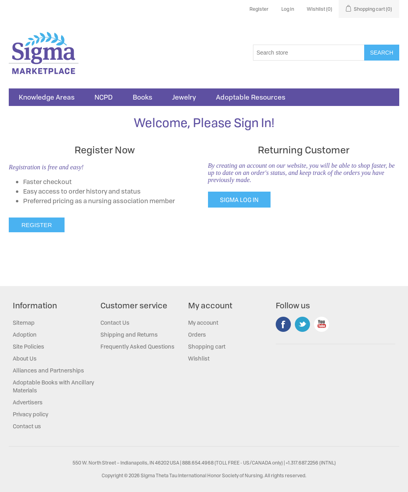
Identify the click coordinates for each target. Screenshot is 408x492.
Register (259, 9)
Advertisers (28, 402)
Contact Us (114, 322)
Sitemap (24, 322)
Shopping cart (207, 346)
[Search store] (309, 53)
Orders (197, 334)
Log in (287, 9)
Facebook (283, 324)
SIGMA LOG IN (239, 200)
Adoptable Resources (250, 97)
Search (381, 52)
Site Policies (28, 346)
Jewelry (184, 97)
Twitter (302, 324)
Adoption (25, 334)
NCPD (103, 97)
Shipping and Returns (129, 334)
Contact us (27, 426)
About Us (25, 358)
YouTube (321, 324)
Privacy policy (30, 414)
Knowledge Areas (47, 97)
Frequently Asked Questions (137, 346)
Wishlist (199, 358)
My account (203, 322)
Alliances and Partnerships (48, 370)
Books (142, 97)
